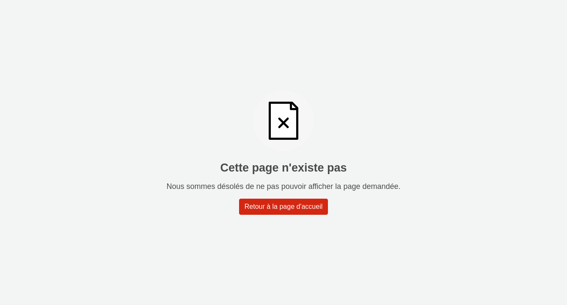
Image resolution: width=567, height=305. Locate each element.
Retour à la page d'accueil (284, 206)
